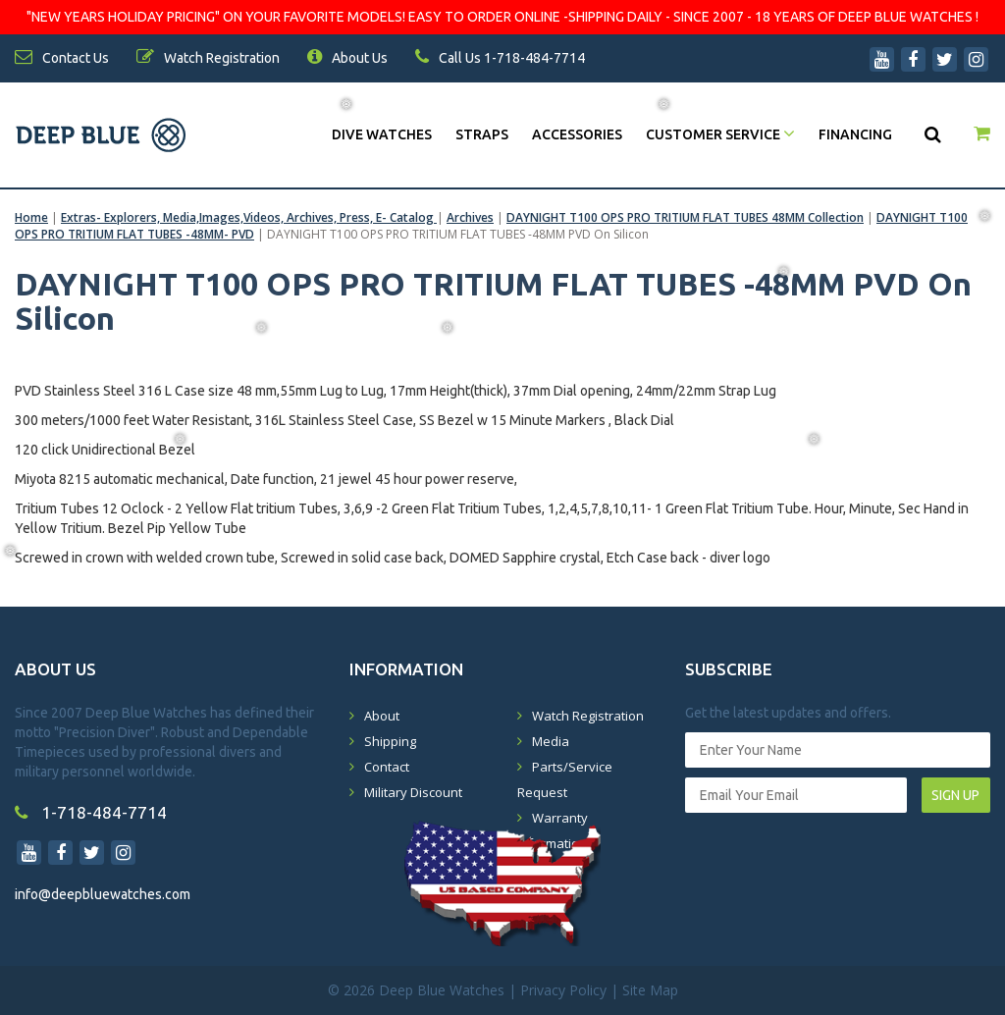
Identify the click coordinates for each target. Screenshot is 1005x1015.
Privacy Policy (563, 990)
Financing (855, 134)
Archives (470, 217)
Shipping (390, 741)
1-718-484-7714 (91, 812)
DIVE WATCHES (382, 134)
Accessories (577, 134)
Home (31, 217)
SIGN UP (955, 795)
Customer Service (720, 134)
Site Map (650, 990)
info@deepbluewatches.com (102, 894)
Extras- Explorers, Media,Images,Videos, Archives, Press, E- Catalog (249, 217)
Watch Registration (588, 715)
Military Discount (413, 792)
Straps (481, 134)
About (381, 715)
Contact (386, 766)
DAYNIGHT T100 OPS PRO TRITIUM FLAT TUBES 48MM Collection (685, 217)
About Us (347, 58)
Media (550, 741)
